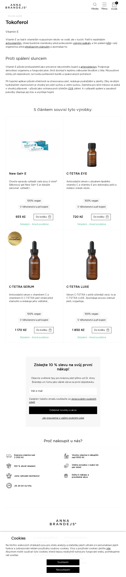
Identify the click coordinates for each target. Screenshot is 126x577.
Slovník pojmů (15, 16)
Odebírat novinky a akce (63, 410)
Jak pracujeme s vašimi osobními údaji (63, 418)
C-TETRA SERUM (21, 286)
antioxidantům (13, 43)
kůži (108, 43)
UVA (70, 89)
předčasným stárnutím (37, 47)
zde (108, 548)
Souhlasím (63, 562)
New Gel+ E (17, 173)
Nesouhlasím (63, 570)
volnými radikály (82, 43)
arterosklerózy (89, 67)
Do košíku (41, 217)
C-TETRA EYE (76, 173)
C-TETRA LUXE (77, 286)
